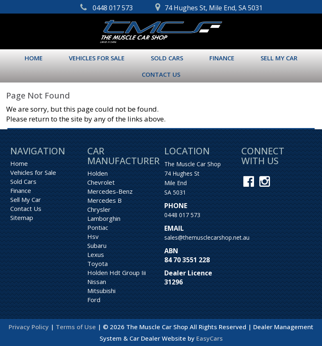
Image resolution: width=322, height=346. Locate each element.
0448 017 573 (182, 215)
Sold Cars (167, 58)
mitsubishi (101, 290)
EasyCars (209, 338)
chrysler (99, 209)
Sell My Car (279, 58)
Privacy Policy (29, 327)
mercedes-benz (110, 191)
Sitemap (21, 217)
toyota (97, 263)
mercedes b (104, 200)
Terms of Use (77, 327)
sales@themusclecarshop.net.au (206, 237)
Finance (221, 58)
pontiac (97, 227)
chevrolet (101, 182)
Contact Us (161, 74)
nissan (96, 281)
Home (34, 58)
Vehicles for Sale (97, 58)
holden (97, 173)
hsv (93, 236)
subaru (97, 245)
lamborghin (103, 218)
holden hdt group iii (116, 272)
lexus (95, 254)
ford (93, 300)
